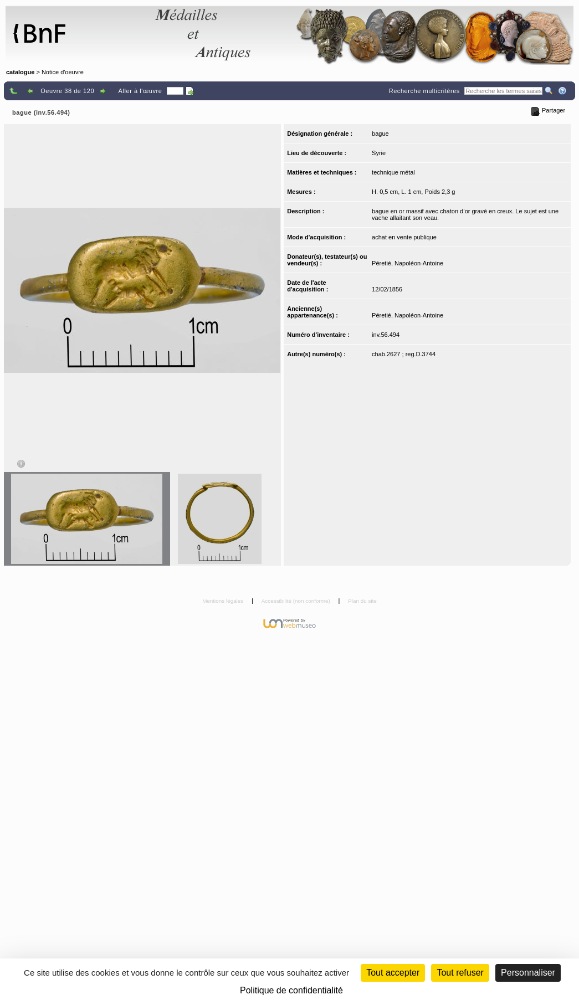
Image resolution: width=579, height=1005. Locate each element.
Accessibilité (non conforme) (297, 601)
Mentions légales (223, 601)
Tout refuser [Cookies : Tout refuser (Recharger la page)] (460, 972)
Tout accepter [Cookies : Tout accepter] (392, 972)
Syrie (379, 153)
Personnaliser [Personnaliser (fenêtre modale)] (528, 972)
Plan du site (362, 601)
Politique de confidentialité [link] (291, 990)
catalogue (20, 72)
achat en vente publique (404, 237)
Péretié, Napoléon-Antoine (407, 263)
